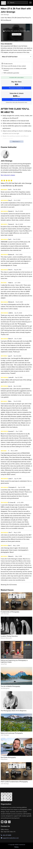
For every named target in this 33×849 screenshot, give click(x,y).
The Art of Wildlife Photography (10, 686)
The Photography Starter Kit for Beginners (13, 711)
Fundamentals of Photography (10, 612)
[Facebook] (5, 821)
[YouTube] (2, 821)
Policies (16, 847)
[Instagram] (9, 821)
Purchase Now (16, 34)
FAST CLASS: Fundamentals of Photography (14, 782)
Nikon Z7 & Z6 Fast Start (9, 57)
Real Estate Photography (8, 757)
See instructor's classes (8, 175)
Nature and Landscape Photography (12, 733)
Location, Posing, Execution (9, 636)
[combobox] (17, 2)
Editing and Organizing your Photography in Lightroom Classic (14, 661)
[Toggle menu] (30, 2)
